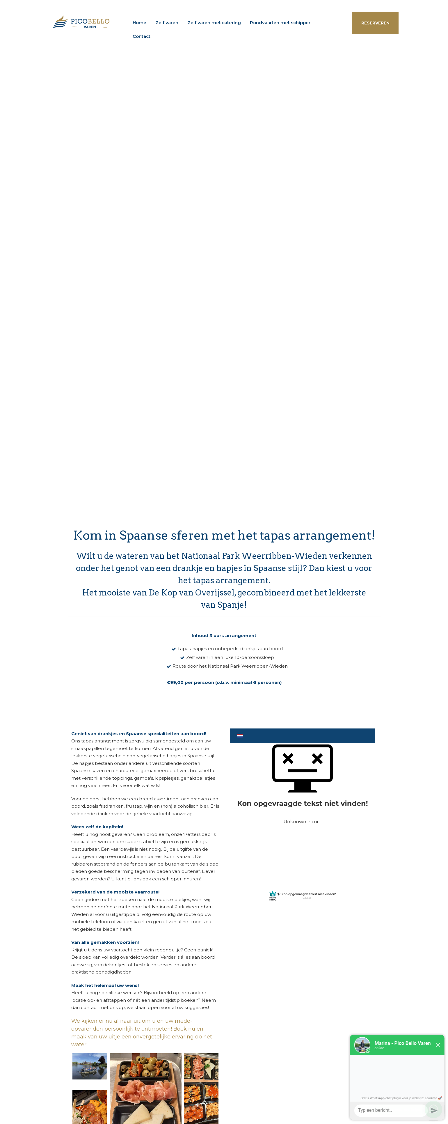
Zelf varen (166, 22)
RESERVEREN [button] (375, 23)
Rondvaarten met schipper (280, 22)
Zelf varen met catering (214, 22)
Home (139, 22)
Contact (141, 36)
